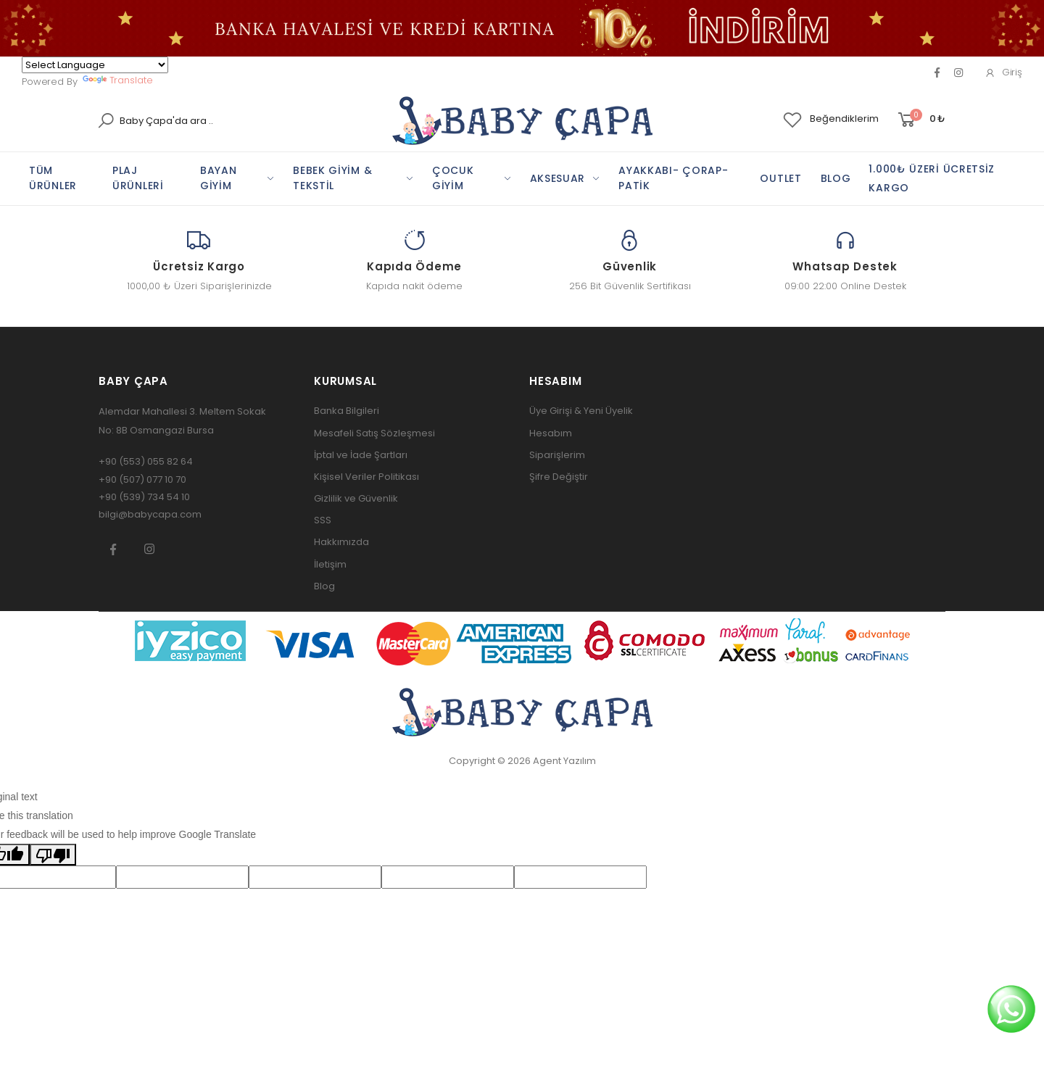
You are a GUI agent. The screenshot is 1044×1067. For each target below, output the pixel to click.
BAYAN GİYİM (218, 178)
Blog (324, 586)
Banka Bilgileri (346, 411)
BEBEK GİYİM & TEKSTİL (332, 178)
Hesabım (550, 433)
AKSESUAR (558, 178)
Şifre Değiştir (558, 476)
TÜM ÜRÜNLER (53, 178)
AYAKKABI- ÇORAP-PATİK (673, 178)
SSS (322, 520)
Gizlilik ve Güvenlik (356, 498)
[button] (920, 120)
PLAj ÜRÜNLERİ (138, 178)
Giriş (1003, 72)
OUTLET (780, 178)
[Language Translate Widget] (95, 65)
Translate (118, 80)
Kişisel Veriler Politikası (366, 476)
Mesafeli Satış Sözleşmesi (374, 433)
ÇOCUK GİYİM (453, 178)
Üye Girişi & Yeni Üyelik (581, 411)
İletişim (330, 564)
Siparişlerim (557, 455)
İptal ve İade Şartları (360, 455)
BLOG (836, 178)
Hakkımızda (341, 542)
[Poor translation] (53, 854)
